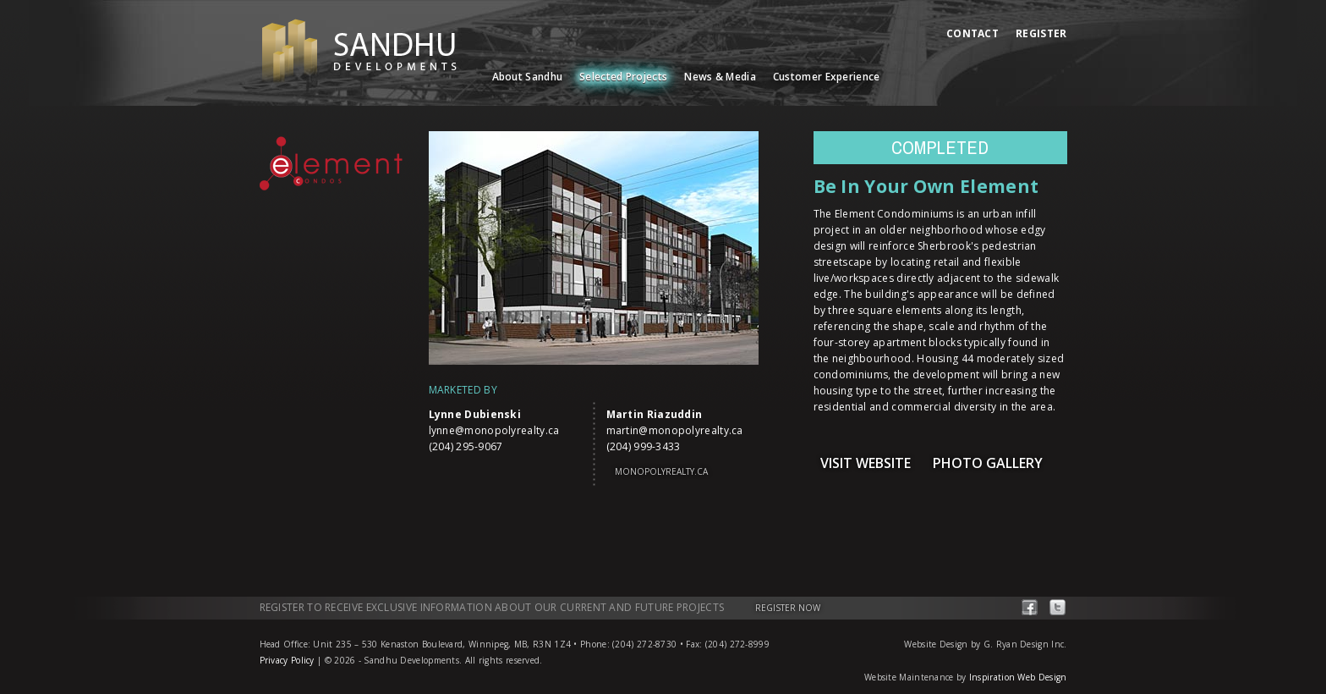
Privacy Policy (287, 660)
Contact (972, 33)
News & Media (720, 76)
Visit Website (865, 463)
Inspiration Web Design (1018, 677)
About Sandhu (527, 76)
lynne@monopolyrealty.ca (494, 430)
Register (1041, 33)
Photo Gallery (988, 463)
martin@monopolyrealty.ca (674, 430)
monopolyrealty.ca (661, 471)
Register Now (787, 608)
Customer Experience (826, 76)
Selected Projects (623, 76)
